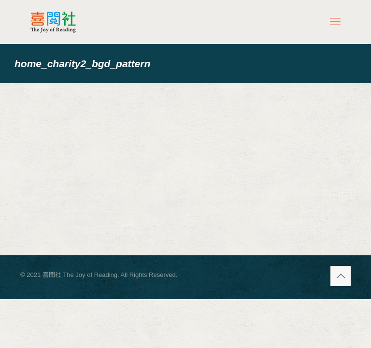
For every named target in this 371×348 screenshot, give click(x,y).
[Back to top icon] (340, 276)
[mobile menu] (335, 22)
